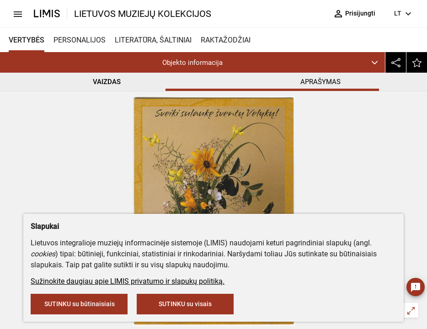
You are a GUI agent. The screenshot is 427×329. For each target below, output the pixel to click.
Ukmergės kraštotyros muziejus (213, 133)
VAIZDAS (107, 82)
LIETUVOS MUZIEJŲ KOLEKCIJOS (142, 13)
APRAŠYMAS (320, 82)
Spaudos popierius (187, 192)
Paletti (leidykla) (183, 173)
